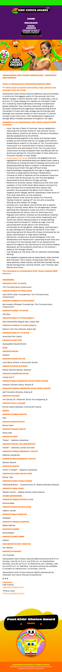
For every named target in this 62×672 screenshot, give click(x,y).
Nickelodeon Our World (17, 158)
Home (31, 19)
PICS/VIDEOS (31, 27)
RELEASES (31, 23)
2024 (31, 623)
